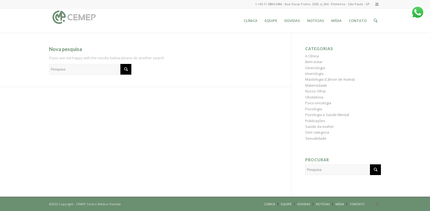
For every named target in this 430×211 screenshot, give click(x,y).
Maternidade (316, 85)
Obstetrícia (314, 97)
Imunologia (314, 73)
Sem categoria (317, 132)
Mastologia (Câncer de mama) (330, 79)
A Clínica (312, 56)
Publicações (315, 120)
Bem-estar (313, 61)
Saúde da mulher (319, 126)
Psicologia (313, 108)
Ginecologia (315, 67)
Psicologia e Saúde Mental (327, 114)
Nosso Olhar (315, 91)
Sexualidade (315, 138)
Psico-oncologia (318, 102)
